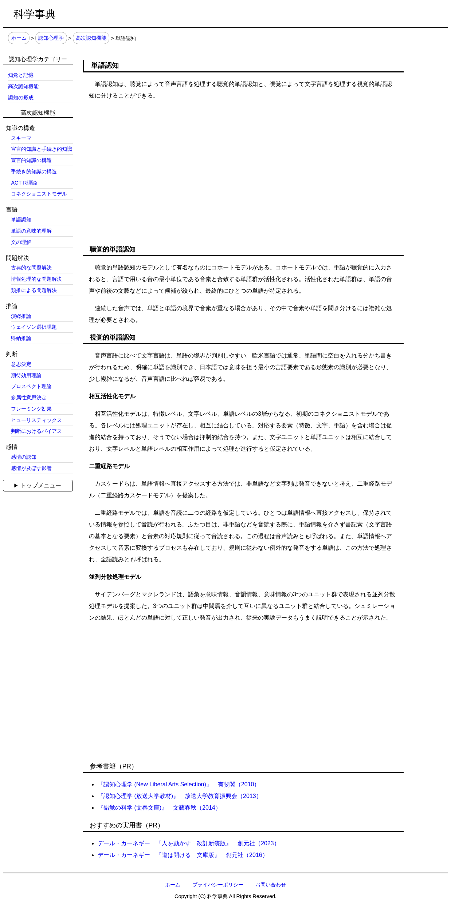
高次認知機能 (91, 38)
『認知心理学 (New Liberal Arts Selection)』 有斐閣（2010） (179, 784)
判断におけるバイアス (36, 431)
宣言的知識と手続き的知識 (41, 149)
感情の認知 (23, 457)
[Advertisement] (239, 164)
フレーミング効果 (31, 409)
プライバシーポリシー (217, 885)
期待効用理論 (26, 375)
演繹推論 (21, 316)
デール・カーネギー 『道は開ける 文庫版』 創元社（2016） (183, 855)
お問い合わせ (270, 885)
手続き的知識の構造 (34, 171)
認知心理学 (51, 38)
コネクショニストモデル (39, 194)
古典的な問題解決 (31, 267)
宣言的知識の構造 (31, 160)
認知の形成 (21, 97)
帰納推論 (21, 338)
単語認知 (21, 219)
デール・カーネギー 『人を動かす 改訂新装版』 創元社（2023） (189, 843)
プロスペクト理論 (31, 386)
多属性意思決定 (29, 397)
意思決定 (21, 364)
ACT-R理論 (24, 183)
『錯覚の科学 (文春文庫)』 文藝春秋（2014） (159, 808)
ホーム (19, 38)
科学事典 (34, 14)
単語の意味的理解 (31, 231)
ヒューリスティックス (36, 420)
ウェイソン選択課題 (34, 327)
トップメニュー (40, 485)
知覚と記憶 (21, 75)
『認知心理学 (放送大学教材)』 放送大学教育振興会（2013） (180, 796)
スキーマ (21, 138)
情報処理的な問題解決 (36, 279)
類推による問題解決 (34, 290)
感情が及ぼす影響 (31, 468)
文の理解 (21, 242)
